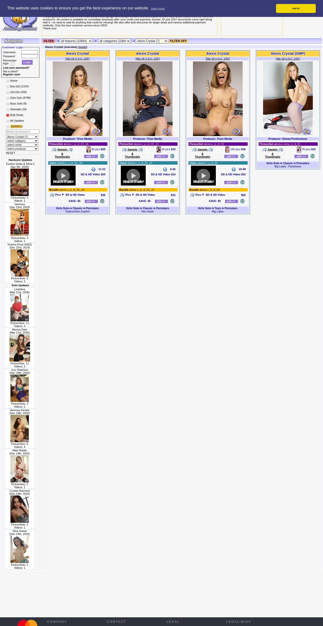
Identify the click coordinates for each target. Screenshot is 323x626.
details (83, 47)
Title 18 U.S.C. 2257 (77, 58)
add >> (91, 156)
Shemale (15, 109)
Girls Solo (16, 97)
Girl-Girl (15, 92)
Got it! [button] (296, 8)
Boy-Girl (15, 86)
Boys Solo (16, 103)
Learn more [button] (158, 8)
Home (13, 80)
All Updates (17, 120)
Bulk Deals (16, 114)
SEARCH (16, 126)
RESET (10, 152)
